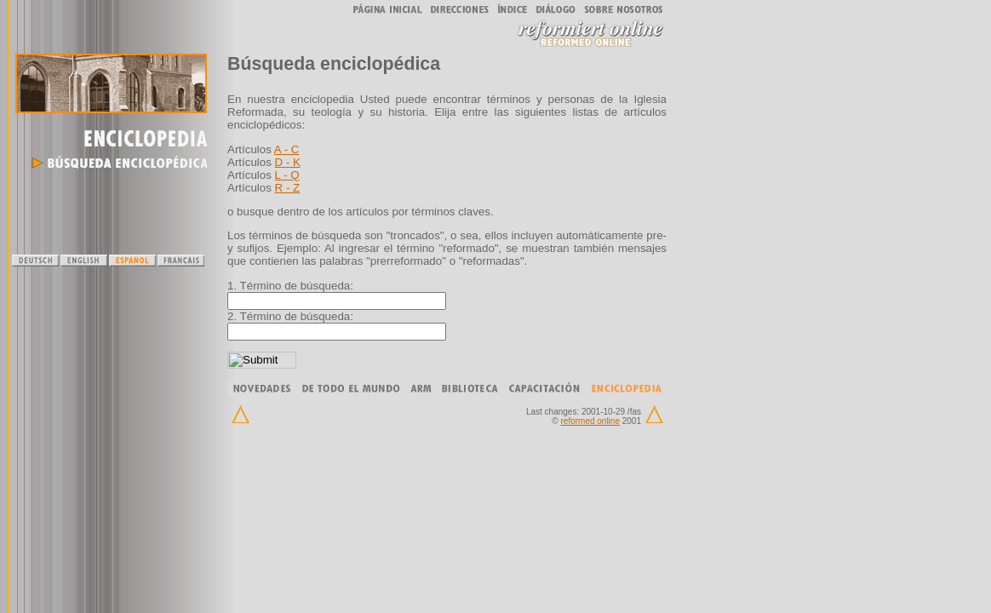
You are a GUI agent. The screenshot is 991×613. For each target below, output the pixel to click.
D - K (288, 162)
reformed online (589, 421)
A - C (287, 149)
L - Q (287, 175)
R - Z (288, 187)
